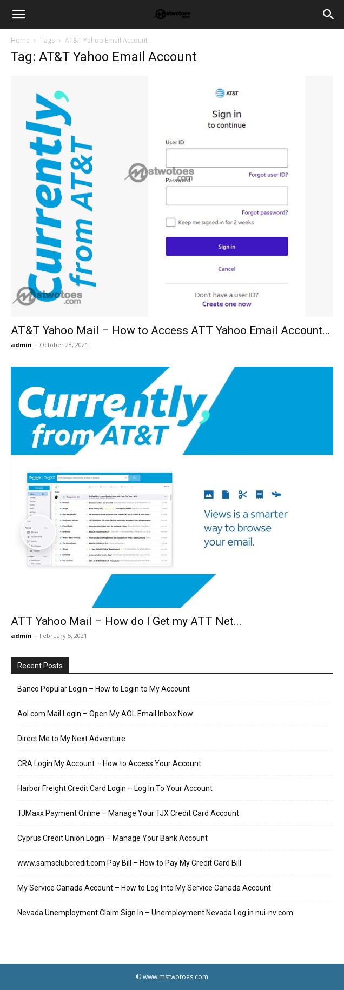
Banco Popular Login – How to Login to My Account (103, 689)
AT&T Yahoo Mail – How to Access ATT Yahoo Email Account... (170, 330)
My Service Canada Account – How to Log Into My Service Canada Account (144, 887)
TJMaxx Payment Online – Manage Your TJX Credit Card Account (128, 813)
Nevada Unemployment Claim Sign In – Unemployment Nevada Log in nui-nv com (155, 912)
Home (20, 40)
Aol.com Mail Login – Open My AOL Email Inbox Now (105, 713)
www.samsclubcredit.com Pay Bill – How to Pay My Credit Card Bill (129, 863)
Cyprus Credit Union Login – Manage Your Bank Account (112, 838)
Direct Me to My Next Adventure (71, 738)
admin (21, 345)
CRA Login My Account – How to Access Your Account (109, 763)
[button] (18, 14)
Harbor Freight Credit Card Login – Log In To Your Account (115, 788)
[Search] (329, 14)
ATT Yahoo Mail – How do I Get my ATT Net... (126, 621)
